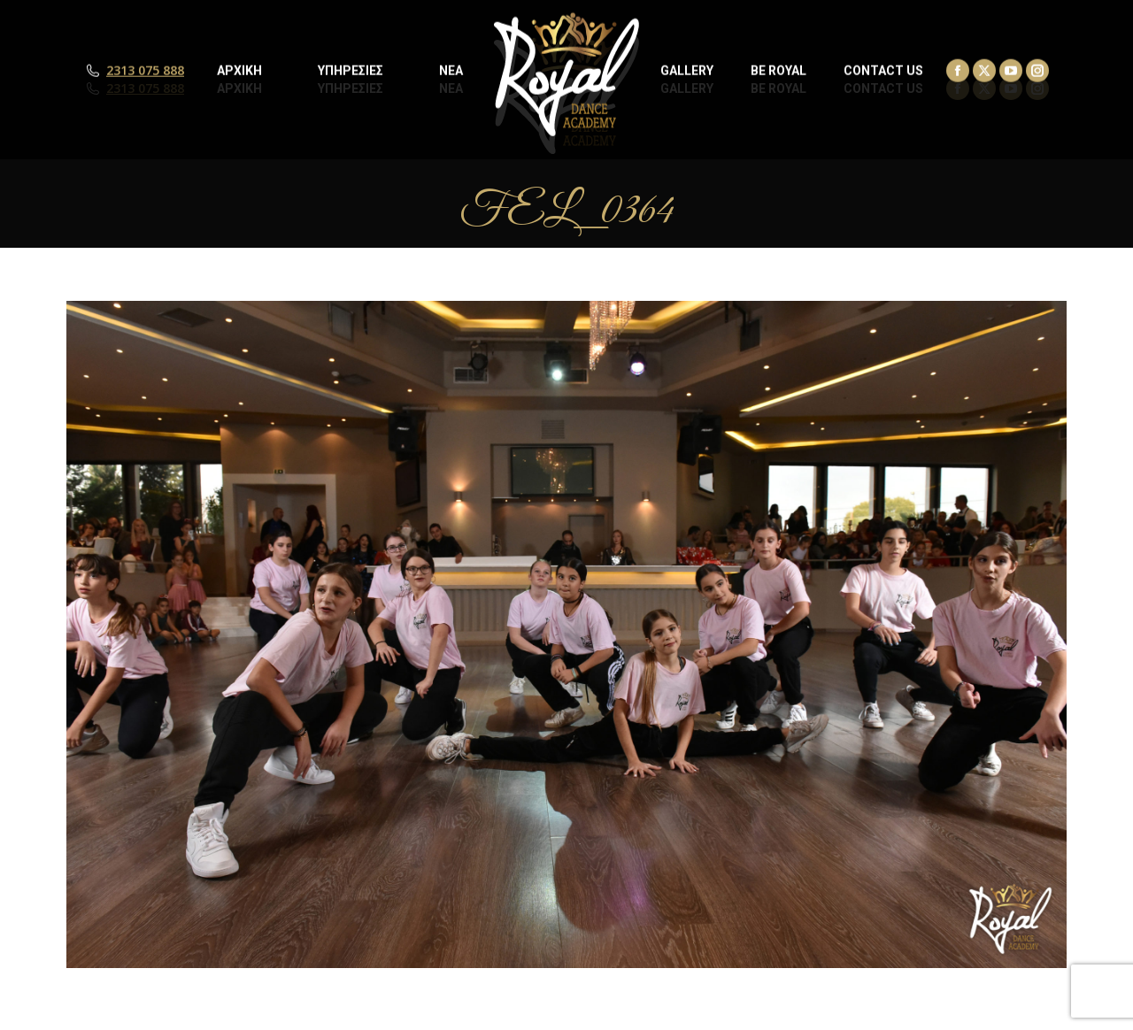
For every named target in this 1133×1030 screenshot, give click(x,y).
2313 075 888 (145, 88)
